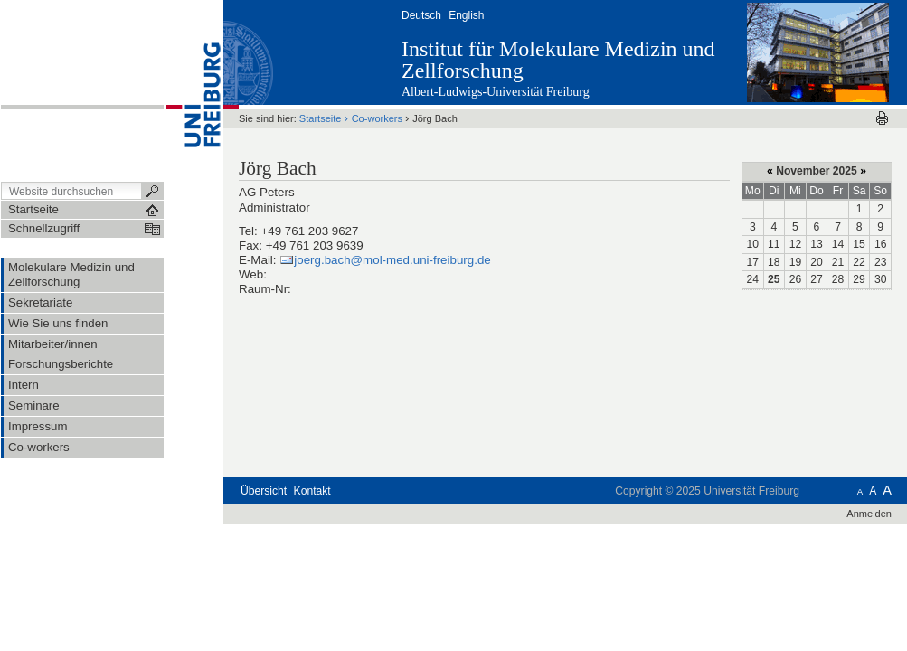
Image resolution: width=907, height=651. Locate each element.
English (466, 15)
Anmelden (869, 513)
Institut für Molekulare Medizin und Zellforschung (558, 59)
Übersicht (264, 491)
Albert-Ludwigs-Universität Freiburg (496, 92)
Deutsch (421, 15)
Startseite (320, 118)
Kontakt (312, 491)
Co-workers (377, 118)
